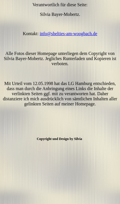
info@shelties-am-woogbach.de (68, 33)
